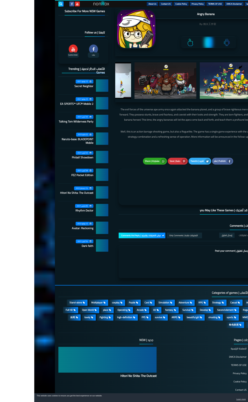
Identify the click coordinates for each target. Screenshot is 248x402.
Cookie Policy (147, 4)
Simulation (129, 284)
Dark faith (53, 245)
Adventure (149, 284)
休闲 (38, 299)
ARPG (140, 299)
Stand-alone (41, 284)
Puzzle (98, 284)
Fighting (69, 299)
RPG (166, 284)
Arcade (105, 291)
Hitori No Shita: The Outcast (42, 192)
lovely (53, 299)
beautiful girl (158, 299)
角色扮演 (199, 306)
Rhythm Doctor (50, 210)
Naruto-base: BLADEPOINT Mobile (43, 141)
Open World (53, 291)
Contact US (131, 4)
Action (215, 284)
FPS (109, 299)
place (71, 291)
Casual (199, 284)
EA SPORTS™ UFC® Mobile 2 (42, 103)
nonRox (198, 391)
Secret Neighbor (49, 86)
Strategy (182, 284)
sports (195, 299)
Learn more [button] (214, 399)
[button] (235, 398)
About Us (118, 4)
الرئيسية (215, 4)
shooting (178, 299)
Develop (170, 291)
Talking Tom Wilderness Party (41, 121)
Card (112, 284)
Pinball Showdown (48, 157)
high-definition (90, 299)
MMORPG (213, 299)
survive (124, 299)
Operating (88, 291)
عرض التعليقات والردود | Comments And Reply (107, 217)
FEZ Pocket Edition (48, 175)
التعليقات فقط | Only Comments (149, 217)
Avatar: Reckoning (48, 228)
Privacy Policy (163, 4)
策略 (216, 306)
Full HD (34, 291)
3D (120, 291)
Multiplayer (62, 284)
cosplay (81, 284)
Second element (191, 291)
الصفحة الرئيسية (204, 331)
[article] (120, 177)
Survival (152, 291)
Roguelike (213, 291)
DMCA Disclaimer (200, 4)
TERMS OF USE (181, 4)
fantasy (135, 291)
